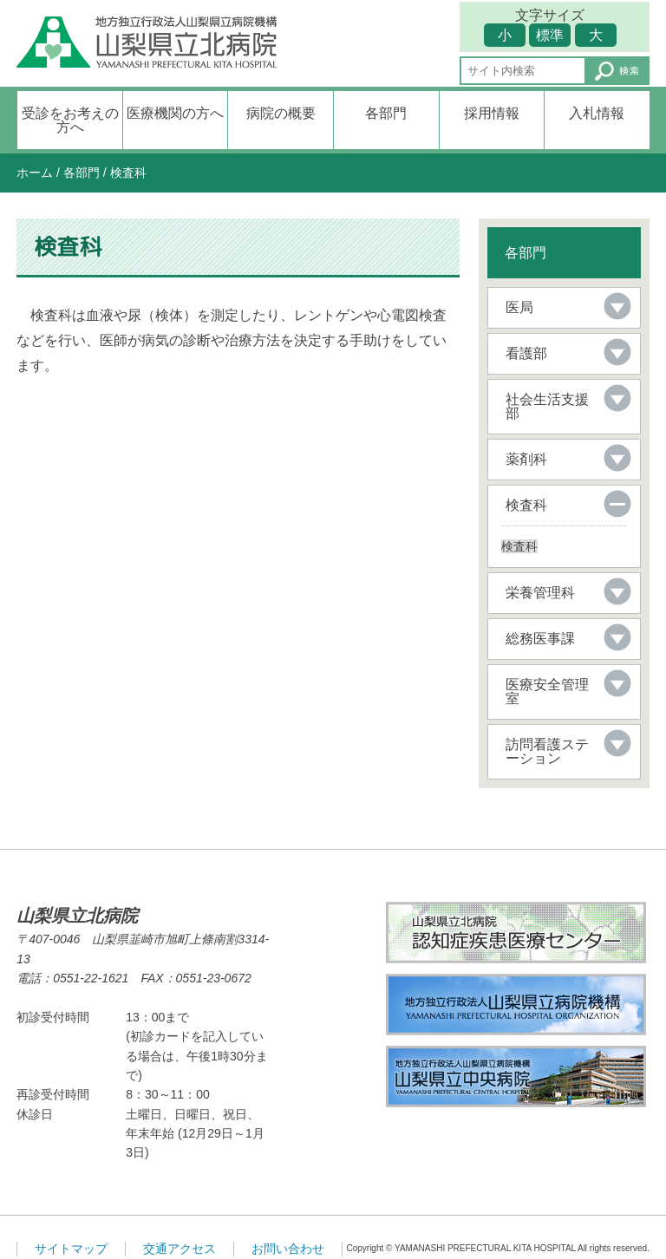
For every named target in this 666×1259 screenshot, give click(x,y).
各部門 (386, 113)
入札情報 (596, 113)
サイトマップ (71, 1249)
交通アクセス (179, 1249)
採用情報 (491, 113)
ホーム (34, 172)
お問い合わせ (287, 1249)
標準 (550, 35)
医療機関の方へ (175, 113)
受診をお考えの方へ (70, 120)
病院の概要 (281, 113)
